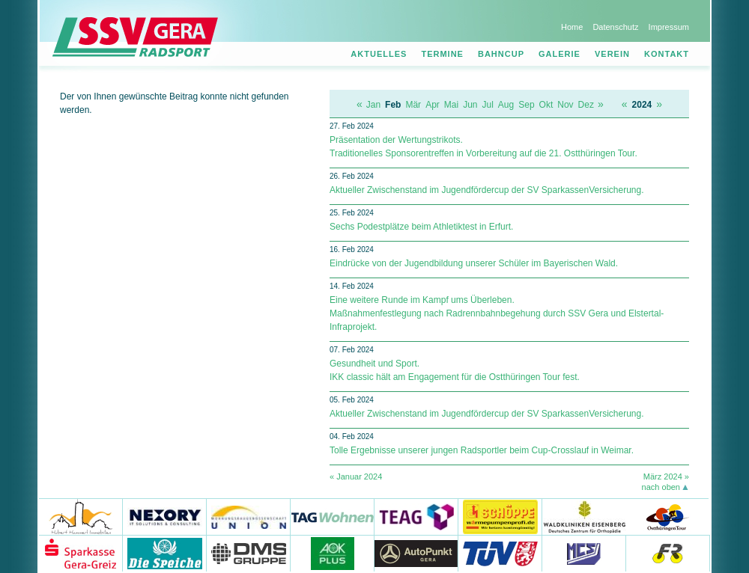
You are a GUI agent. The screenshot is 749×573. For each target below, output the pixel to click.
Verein (612, 53)
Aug (506, 104)
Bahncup (501, 53)
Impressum (669, 26)
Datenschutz (615, 26)
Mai (451, 104)
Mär (413, 104)
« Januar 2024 (356, 476)
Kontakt (666, 53)
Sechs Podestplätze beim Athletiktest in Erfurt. (421, 226)
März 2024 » (666, 476)
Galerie (559, 53)
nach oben (661, 486)
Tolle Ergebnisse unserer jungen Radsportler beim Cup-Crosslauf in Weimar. (482, 450)
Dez (586, 104)
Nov (565, 104)
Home (572, 26)
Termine (442, 53)
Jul (488, 104)
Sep (526, 104)
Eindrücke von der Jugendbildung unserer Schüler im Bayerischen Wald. (474, 263)
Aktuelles (379, 53)
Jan (373, 104)
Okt (546, 104)
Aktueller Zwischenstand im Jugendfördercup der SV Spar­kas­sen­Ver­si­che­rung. (487, 190)
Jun (470, 104)
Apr (432, 104)
